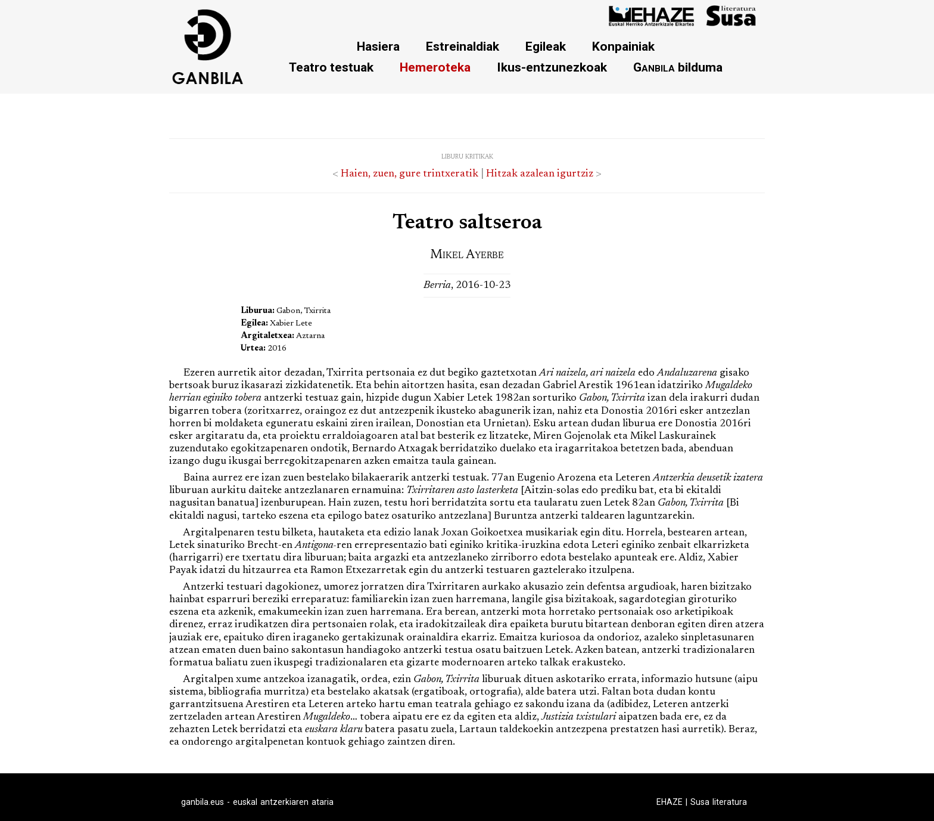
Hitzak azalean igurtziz (539, 174)
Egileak (545, 46)
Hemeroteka (435, 67)
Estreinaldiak (462, 46)
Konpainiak (623, 46)
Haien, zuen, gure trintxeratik (409, 174)
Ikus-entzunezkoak (552, 67)
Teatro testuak (331, 67)
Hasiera (378, 46)
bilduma (678, 67)
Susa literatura (718, 802)
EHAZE (669, 802)
